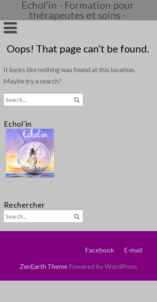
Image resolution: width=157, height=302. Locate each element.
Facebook (99, 250)
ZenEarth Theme (44, 266)
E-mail (133, 250)
